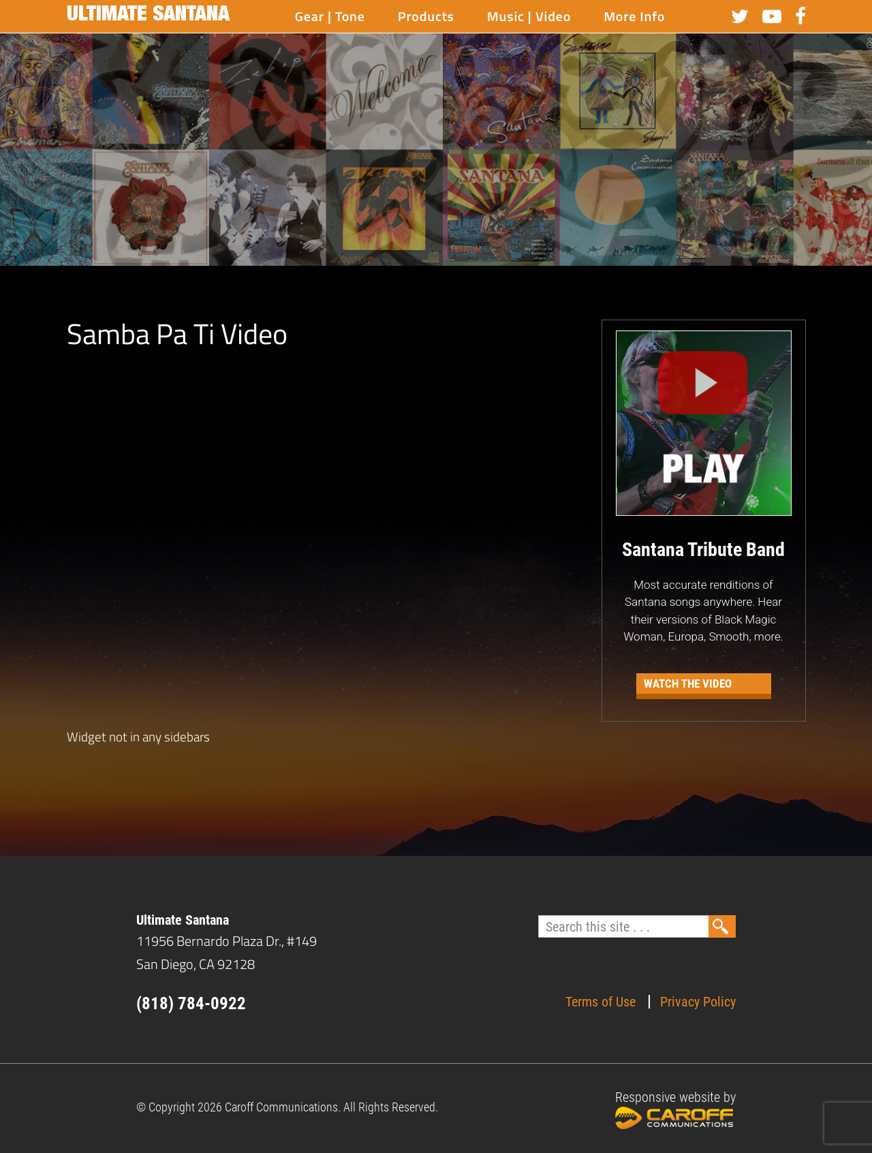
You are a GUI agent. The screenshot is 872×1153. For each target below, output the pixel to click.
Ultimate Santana (148, 16)
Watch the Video (688, 683)
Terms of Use (600, 1002)
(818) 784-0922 (191, 1003)
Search (722, 926)
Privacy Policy (698, 1002)
